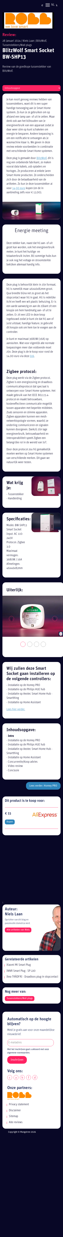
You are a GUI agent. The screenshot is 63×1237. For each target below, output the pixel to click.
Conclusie (13, 770)
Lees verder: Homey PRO (43, 785)
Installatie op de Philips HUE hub (26, 689)
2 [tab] (29, 644)
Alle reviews (15, 1122)
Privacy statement (19, 1104)
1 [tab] (23, 644)
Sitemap (13, 1116)
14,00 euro (18, 188)
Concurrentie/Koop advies (22, 762)
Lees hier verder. (15, 709)
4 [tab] (43, 644)
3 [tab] (36, 644)
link (32, 356)
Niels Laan (28, 41)
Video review (15, 766)
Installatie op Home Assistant (24, 702)
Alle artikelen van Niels (18, 930)
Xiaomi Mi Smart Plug (18, 965)
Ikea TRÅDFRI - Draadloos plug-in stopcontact (32, 976)
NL (53, 5)
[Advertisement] (30, 869)
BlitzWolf (41, 41)
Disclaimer (15, 1110)
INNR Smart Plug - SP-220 (21, 971)
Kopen (10, 822)
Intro (11, 736)
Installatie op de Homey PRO (24, 685)
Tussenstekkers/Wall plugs (17, 45)
